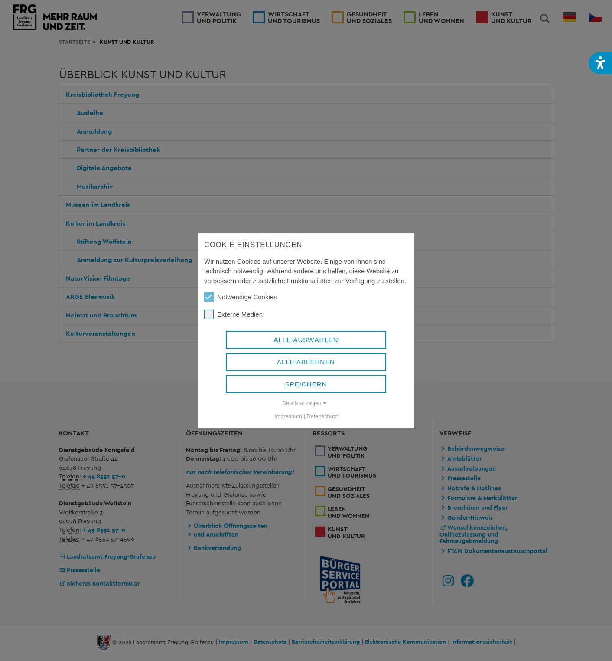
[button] (600, 63)
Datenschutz (322, 416)
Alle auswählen (305, 340)
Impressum (288, 416)
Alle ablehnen (306, 362)
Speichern (306, 384)
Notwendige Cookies (240, 297)
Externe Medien (233, 314)
